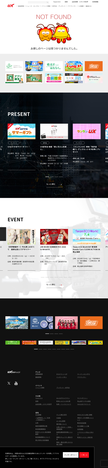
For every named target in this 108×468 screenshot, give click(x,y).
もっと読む (54, 184)
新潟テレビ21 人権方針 (85, 437)
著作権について (61, 424)
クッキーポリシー (70, 455)
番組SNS (89, 6)
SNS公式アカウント (84, 404)
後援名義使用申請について (64, 433)
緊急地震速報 (81, 423)
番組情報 (21, 6)
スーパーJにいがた (83, 374)
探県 (66, 2)
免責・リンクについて (63, 404)
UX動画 (81, 6)
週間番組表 (39, 374)
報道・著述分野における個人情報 (64, 443)
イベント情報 (45, 6)
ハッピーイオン (61, 377)
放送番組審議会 (40, 429)
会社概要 (38, 415)
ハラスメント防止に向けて (85, 433)
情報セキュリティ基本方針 (64, 438)
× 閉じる (84, 455)
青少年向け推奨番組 (42, 440)
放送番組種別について (42, 437)
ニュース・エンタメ (32, 6)
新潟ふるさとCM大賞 (63, 401)
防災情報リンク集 (83, 426)
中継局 (58, 418)
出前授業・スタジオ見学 (80, 2)
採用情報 (95, 2)
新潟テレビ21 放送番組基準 (43, 433)
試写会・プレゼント (59, 6)
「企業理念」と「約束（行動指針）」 (42, 419)
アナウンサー (72, 6)
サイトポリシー (82, 398)
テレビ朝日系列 (61, 415)
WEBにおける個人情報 (84, 415)
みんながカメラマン (63, 398)
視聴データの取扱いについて (85, 419)
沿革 (36, 423)
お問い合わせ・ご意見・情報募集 (64, 428)
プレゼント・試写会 (63, 388)
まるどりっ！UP (61, 374)
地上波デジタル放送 (84, 401)
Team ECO (57, 2)
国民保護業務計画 (41, 426)
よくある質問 (60, 421)
